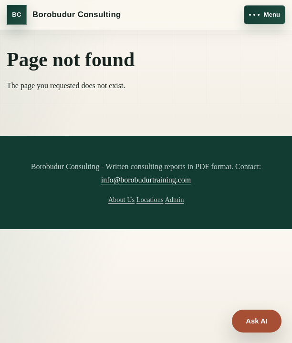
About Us (121, 199)
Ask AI (256, 321)
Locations (150, 199)
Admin (174, 199)
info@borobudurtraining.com (146, 180)
